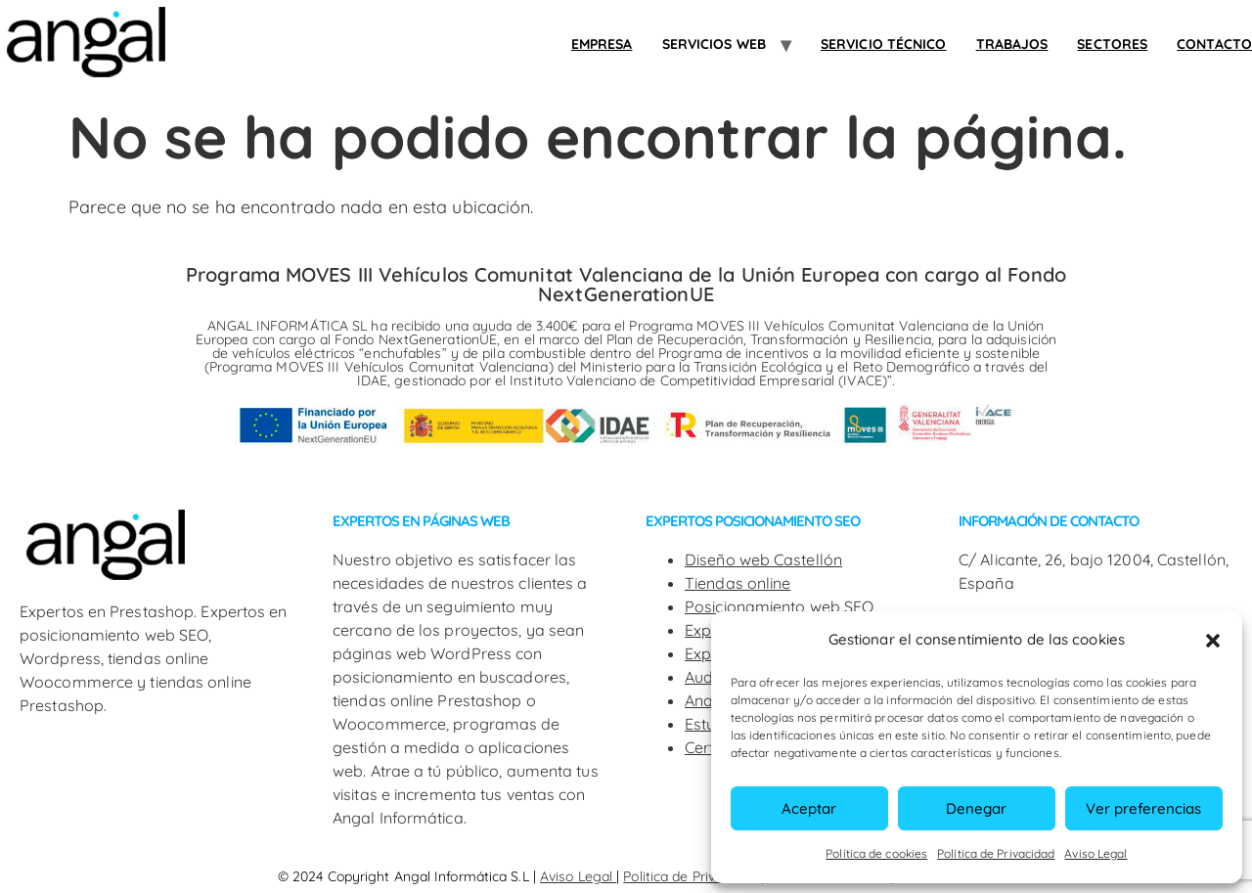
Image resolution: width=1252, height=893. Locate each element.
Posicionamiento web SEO (779, 606)
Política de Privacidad (995, 853)
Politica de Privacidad (691, 876)
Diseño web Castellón (763, 559)
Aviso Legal (1095, 853)
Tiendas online (737, 583)
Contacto (1214, 44)
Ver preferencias (1143, 808)
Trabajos (1012, 44)
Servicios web (714, 44)
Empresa (602, 44)
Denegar (976, 808)
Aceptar (809, 808)
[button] (1213, 640)
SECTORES (1112, 44)
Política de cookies (876, 853)
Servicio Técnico (884, 44)
